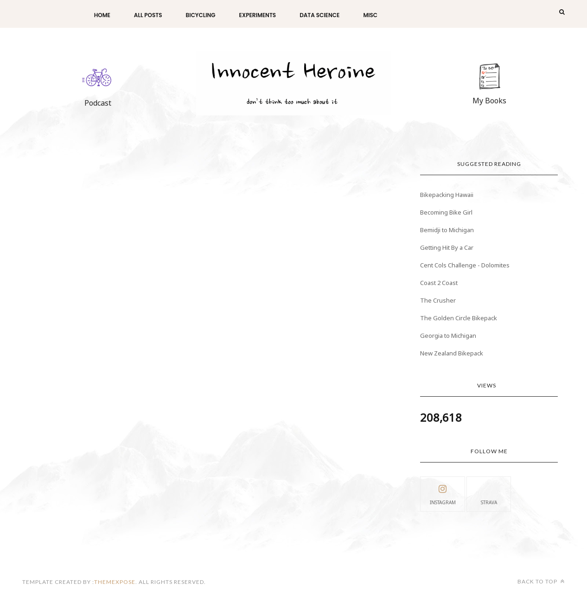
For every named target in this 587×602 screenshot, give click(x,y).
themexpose (114, 581)
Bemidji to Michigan (447, 230)
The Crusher (438, 300)
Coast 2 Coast (439, 283)
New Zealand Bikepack (451, 353)
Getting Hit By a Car (446, 247)
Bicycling (201, 15)
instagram (443, 494)
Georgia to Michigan (448, 335)
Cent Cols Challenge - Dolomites (465, 265)
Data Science (319, 15)
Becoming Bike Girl (446, 212)
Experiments (257, 15)
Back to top (541, 581)
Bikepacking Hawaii (446, 194)
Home (102, 15)
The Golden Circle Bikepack (458, 318)
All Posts (148, 15)
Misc (370, 15)
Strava (489, 494)
